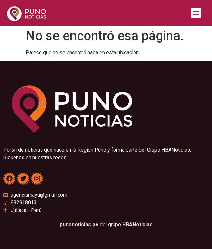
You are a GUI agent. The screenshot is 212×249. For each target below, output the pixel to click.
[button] (196, 13)
